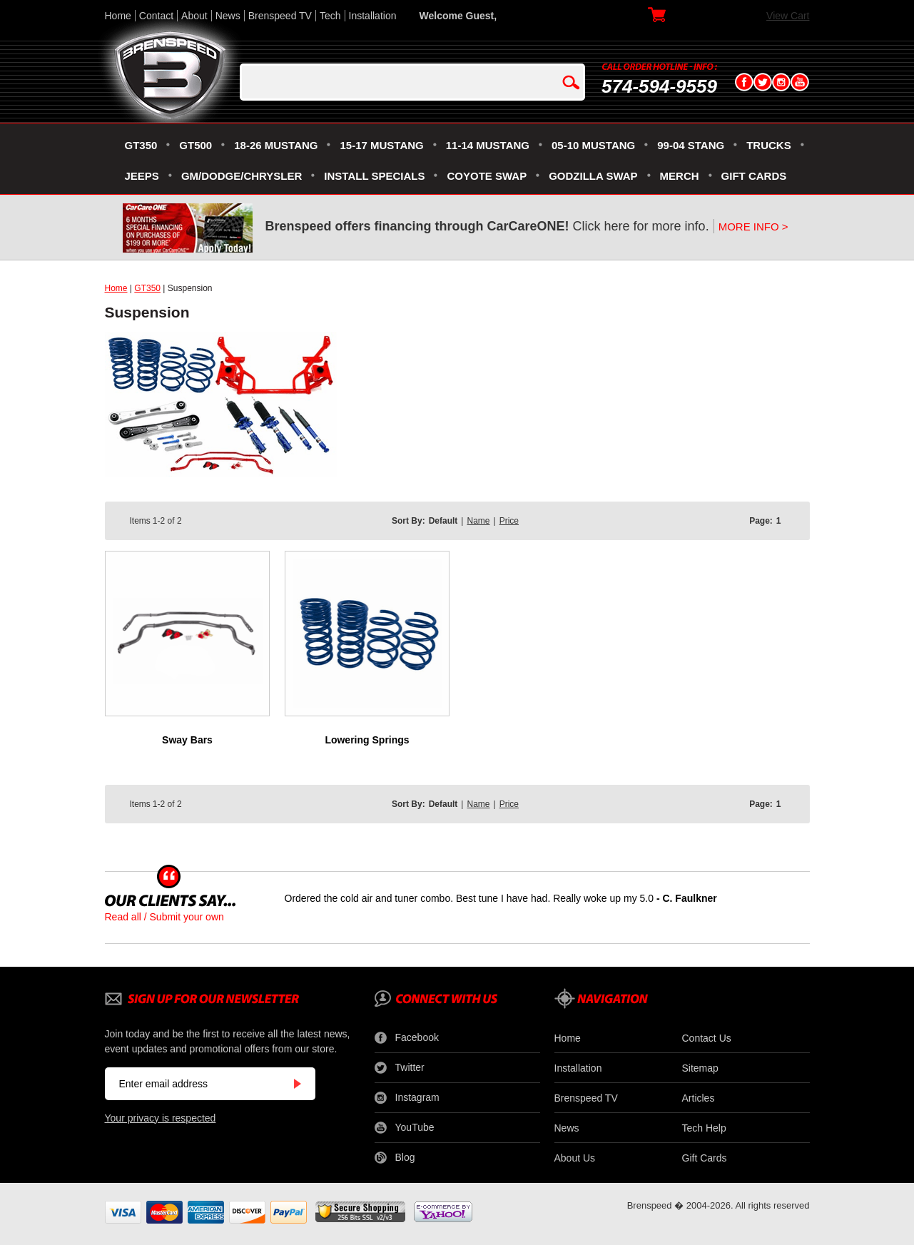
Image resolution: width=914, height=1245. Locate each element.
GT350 (147, 288)
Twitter (400, 1068)
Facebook (407, 1038)
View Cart (787, 16)
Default (443, 521)
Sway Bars (187, 740)
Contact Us (706, 1038)
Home (118, 15)
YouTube (405, 1128)
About (194, 15)
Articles (698, 1098)
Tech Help (704, 1128)
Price (509, 521)
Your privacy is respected (160, 1118)
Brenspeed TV (280, 15)
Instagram (407, 1098)
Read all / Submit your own (164, 917)
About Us (575, 1158)
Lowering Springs (367, 740)
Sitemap (700, 1068)
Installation (373, 15)
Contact (156, 15)
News (227, 15)
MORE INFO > (753, 226)
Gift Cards (704, 1158)
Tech (330, 15)
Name (478, 521)
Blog (395, 1158)
